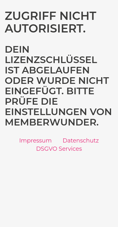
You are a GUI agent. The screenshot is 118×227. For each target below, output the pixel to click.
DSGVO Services (59, 148)
